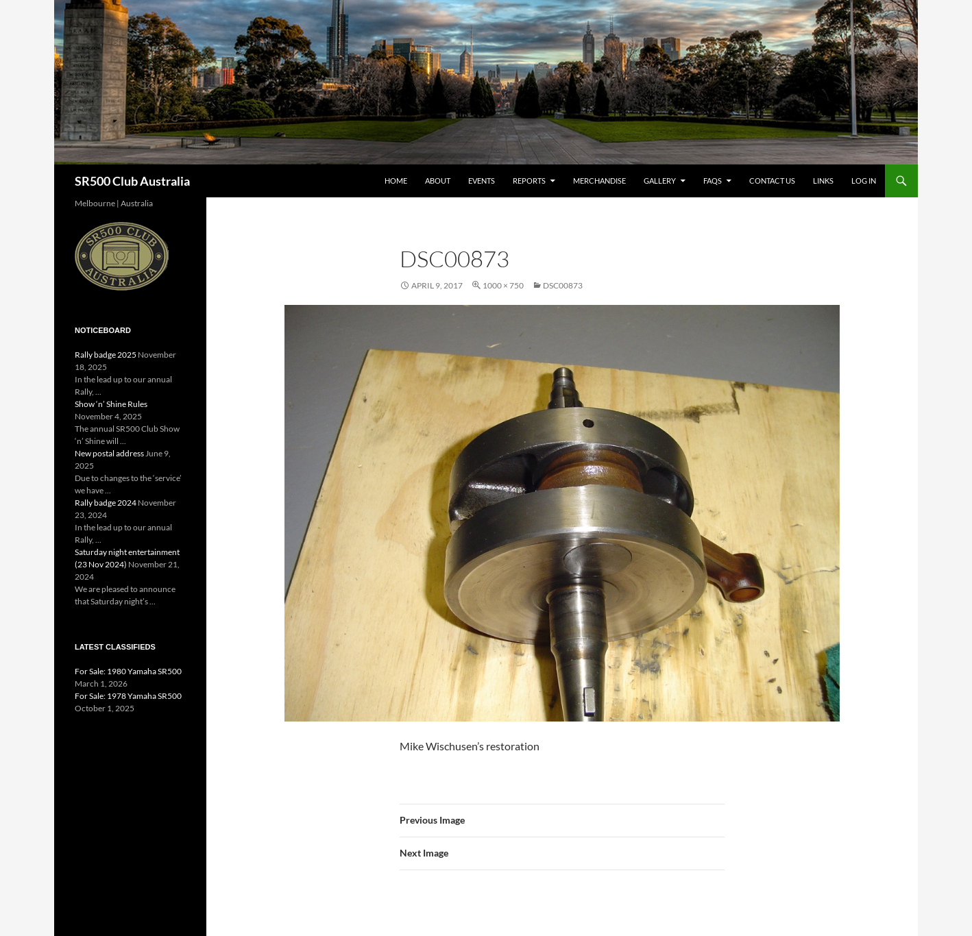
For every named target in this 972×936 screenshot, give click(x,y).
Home (396, 180)
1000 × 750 (503, 285)
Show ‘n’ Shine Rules (111, 404)
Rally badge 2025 (105, 354)
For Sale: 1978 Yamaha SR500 (128, 696)
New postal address (109, 453)
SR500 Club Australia (132, 180)
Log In (863, 180)
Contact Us (772, 180)
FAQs (712, 180)
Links (823, 180)
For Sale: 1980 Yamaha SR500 (128, 671)
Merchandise (599, 180)
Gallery (660, 180)
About (437, 180)
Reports (529, 180)
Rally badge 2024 (105, 502)
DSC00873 (563, 285)
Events (481, 180)
